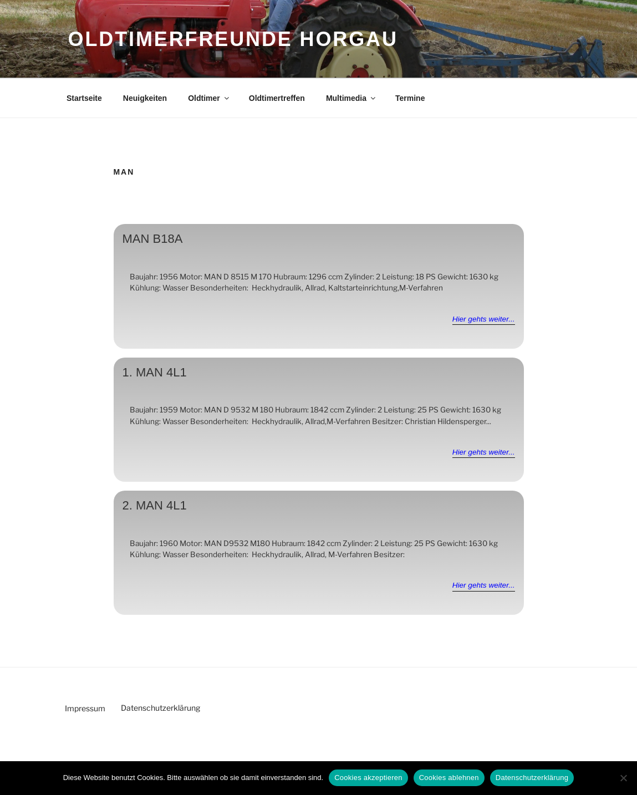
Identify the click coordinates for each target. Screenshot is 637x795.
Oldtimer (209, 98)
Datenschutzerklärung (160, 707)
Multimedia (351, 98)
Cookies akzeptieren (368, 777)
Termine (410, 98)
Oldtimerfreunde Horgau (233, 39)
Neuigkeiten (145, 98)
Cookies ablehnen (449, 777)
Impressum (85, 708)
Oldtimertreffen (277, 98)
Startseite (84, 98)
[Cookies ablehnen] (623, 777)
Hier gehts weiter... (483, 319)
